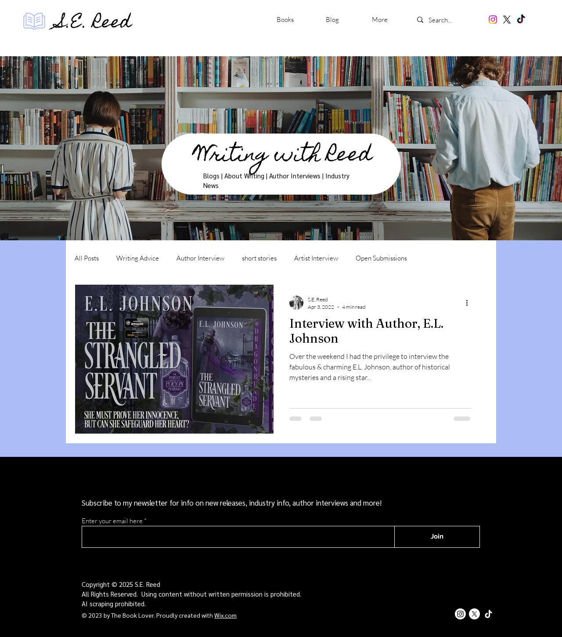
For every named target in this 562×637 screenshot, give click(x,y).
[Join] (437, 537)
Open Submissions (381, 258)
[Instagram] (492, 19)
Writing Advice (137, 258)
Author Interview (200, 258)
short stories (259, 258)
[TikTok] (520, 19)
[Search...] (449, 20)
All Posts (87, 258)
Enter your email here (112, 521)
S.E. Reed (94, 23)
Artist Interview (316, 258)
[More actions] (470, 302)
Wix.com (225, 615)
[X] (506, 19)
